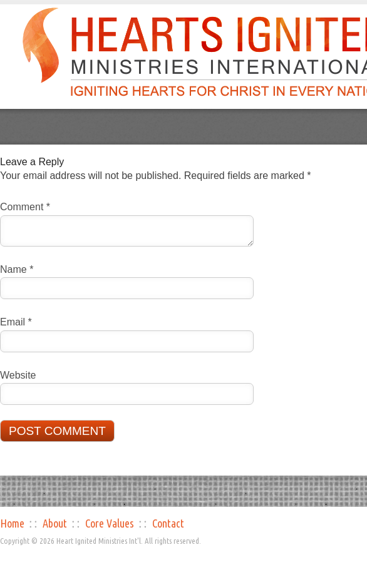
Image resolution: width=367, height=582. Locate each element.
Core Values (109, 523)
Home (12, 523)
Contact (168, 523)
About (55, 523)
